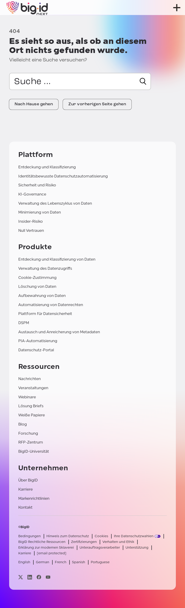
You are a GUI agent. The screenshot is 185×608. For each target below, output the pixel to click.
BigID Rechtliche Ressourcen (41, 542)
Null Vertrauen (31, 230)
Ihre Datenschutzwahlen (133, 536)
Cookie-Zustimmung (37, 277)
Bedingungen (29, 536)
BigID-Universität (33, 451)
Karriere (25, 489)
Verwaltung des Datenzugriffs (45, 268)
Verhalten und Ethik (118, 542)
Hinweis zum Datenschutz (67, 536)
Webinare (27, 397)
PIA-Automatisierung (37, 341)
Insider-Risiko (30, 221)
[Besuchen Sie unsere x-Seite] (20, 577)
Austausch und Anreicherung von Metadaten (59, 332)
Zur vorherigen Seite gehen (97, 104)
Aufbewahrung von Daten (42, 295)
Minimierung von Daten (39, 212)
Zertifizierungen (84, 542)
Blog (22, 424)
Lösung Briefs (30, 406)
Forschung (28, 433)
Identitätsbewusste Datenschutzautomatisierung (63, 176)
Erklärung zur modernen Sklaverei (46, 548)
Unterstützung (137, 548)
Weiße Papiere (31, 415)
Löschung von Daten (37, 286)
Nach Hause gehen (34, 104)
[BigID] (27, 7)
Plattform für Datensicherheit (45, 314)
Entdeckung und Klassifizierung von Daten (56, 259)
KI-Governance (32, 194)
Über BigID (28, 480)
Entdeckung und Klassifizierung (47, 167)
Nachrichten (29, 379)
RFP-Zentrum (30, 442)
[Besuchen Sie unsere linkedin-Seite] (29, 577)
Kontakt (25, 507)
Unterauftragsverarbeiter (100, 548)
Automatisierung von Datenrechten (50, 305)
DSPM (23, 323)
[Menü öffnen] (176, 7)
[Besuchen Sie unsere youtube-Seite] (48, 577)
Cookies (101, 536)
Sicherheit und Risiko (37, 185)
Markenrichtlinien (33, 498)
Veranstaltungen (33, 388)
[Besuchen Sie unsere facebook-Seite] (39, 577)
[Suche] (143, 81)
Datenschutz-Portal (36, 350)
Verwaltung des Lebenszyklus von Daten (55, 203)
